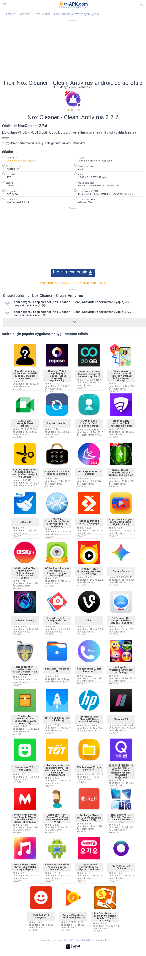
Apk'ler (10, 14)
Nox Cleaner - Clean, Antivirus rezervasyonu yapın (66, 14)
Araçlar (24, 14)
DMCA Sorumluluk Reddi (93, 940)
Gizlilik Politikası (72, 940)
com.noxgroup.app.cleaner (21, 160)
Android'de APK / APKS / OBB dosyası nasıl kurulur (73, 283)
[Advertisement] (73, 52)
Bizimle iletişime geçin (51, 940)
